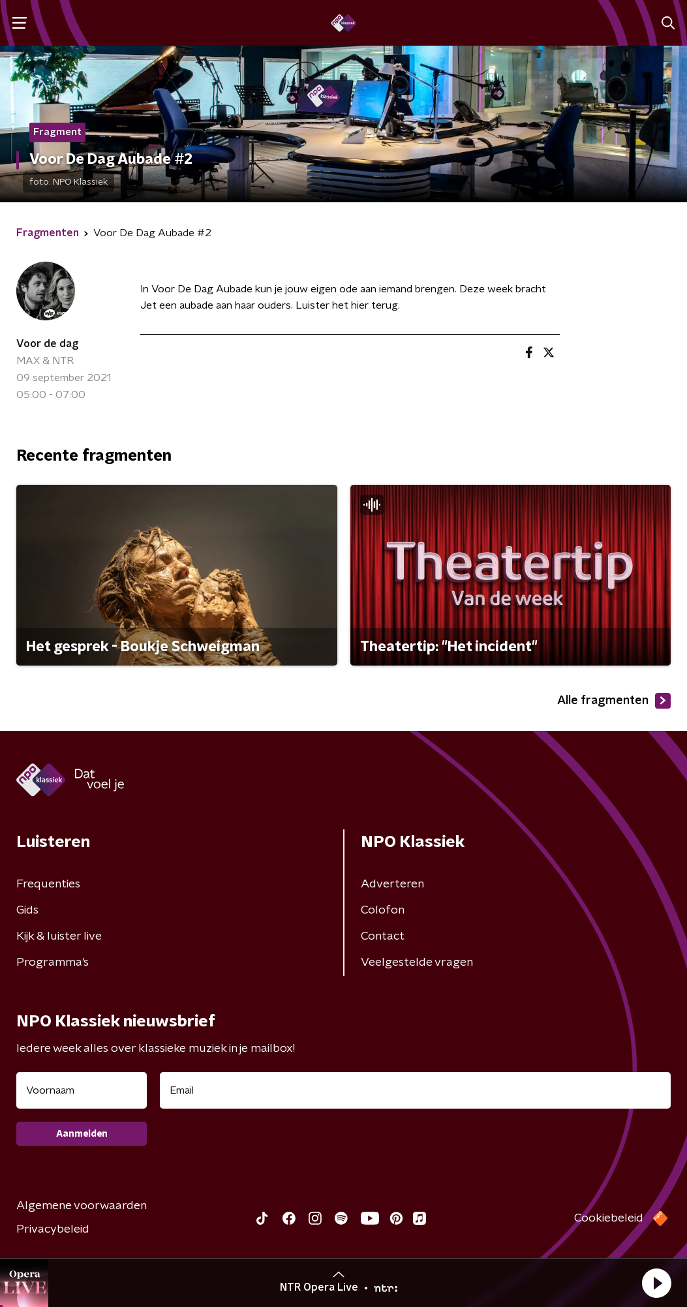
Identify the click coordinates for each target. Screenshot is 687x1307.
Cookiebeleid (608, 1218)
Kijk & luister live (59, 936)
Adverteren (392, 884)
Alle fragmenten (614, 701)
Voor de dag (47, 344)
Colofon (383, 910)
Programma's (52, 962)
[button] (656, 1283)
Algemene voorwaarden (81, 1206)
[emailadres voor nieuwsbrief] (415, 1090)
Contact (383, 936)
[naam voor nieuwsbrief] (81, 1090)
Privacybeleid (52, 1229)
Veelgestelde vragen (417, 962)
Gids (27, 910)
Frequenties (48, 884)
